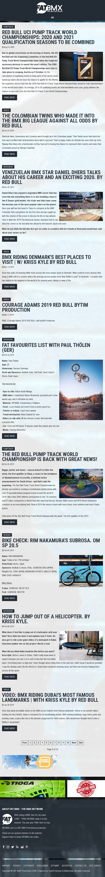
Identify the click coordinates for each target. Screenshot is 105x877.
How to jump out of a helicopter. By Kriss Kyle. (46, 618)
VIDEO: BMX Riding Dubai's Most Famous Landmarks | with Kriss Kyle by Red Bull (50, 697)
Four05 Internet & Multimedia (61, 871)
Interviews (8, 167)
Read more (9, 97)
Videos (6, 110)
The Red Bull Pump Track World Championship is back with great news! (49, 456)
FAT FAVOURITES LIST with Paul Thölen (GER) (46, 347)
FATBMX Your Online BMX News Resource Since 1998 (52, 7)
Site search (95, 865)
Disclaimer (42, 865)
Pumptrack (8, 27)
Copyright (29, 865)
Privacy (17, 865)
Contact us (80, 865)
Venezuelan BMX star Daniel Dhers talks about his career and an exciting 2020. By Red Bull (52, 177)
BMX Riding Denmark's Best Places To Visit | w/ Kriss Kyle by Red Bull (46, 259)
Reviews (7, 535)
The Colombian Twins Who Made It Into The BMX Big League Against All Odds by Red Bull (50, 121)
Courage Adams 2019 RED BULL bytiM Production (45, 307)
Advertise (67, 865)
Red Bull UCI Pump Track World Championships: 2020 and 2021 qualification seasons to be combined (48, 37)
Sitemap (55, 865)
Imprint (6, 865)
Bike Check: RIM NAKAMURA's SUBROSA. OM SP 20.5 (51, 542)
